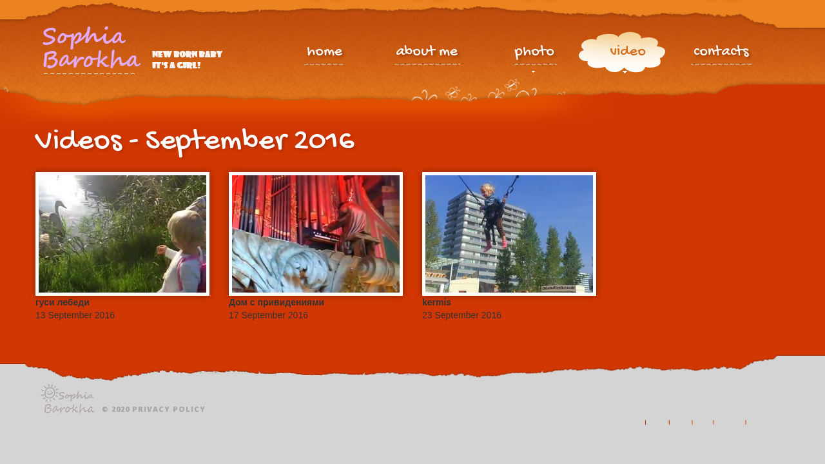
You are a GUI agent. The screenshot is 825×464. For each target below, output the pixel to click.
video (628, 54)
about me (427, 53)
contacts (721, 53)
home (324, 53)
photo (534, 54)
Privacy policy (169, 409)
